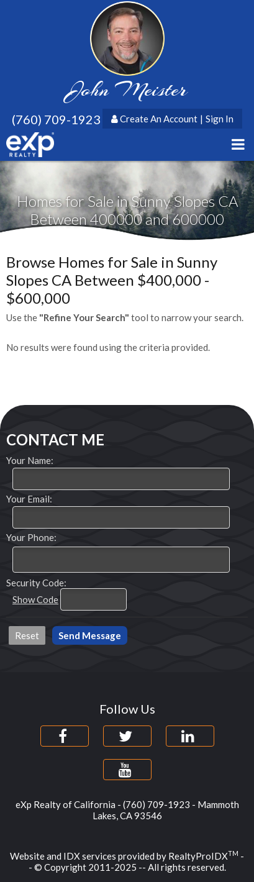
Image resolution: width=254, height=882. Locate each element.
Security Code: (36, 582)
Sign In (220, 118)
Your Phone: (31, 537)
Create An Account (158, 118)
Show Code (35, 599)
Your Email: (29, 498)
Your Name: (29, 460)
